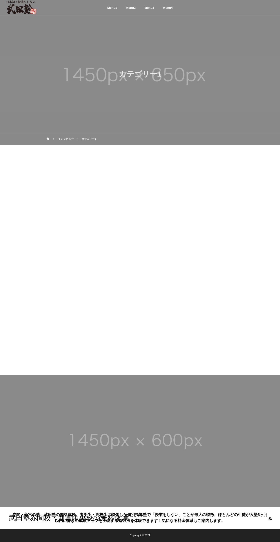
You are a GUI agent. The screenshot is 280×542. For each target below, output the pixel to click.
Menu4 (168, 7)
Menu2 (131, 7)
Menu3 (149, 7)
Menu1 (112, 7)
